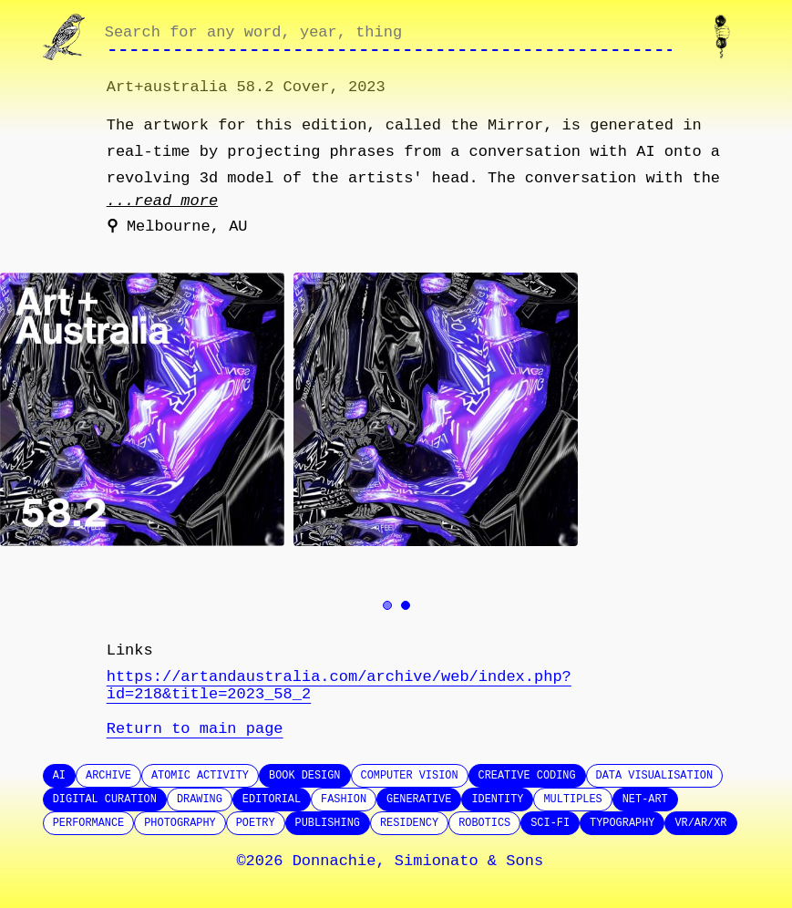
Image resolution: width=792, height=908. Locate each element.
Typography (622, 823)
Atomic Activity (200, 775)
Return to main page (195, 729)
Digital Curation (105, 799)
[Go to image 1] (387, 605)
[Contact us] (726, 37)
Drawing (199, 799)
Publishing (327, 823)
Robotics (484, 823)
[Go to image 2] (405, 605)
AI (59, 775)
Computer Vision (409, 775)
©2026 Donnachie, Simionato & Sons (389, 861)
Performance (89, 823)
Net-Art (645, 799)
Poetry (255, 823)
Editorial (271, 799)
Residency (409, 823)
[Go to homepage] (66, 37)
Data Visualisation (654, 775)
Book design (305, 775)
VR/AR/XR (700, 823)
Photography (180, 823)
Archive (108, 775)
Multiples (572, 799)
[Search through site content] (389, 37)
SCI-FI (550, 823)
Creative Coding (527, 775)
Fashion (343, 799)
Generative (418, 799)
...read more (162, 201)
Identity (497, 799)
